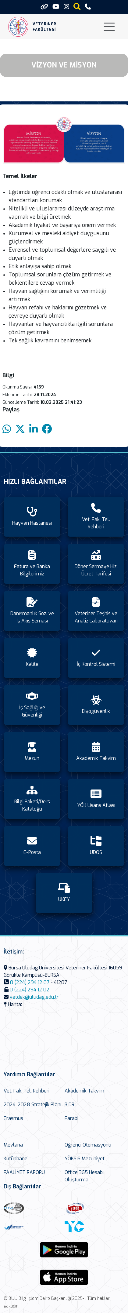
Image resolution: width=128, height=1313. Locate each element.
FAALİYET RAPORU (24, 1172)
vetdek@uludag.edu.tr (34, 997)
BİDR (69, 1104)
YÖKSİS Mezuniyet (85, 1158)
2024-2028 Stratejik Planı (32, 1104)
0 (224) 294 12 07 (29, 982)
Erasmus (13, 1118)
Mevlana (13, 1145)
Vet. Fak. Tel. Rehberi (26, 1091)
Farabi (71, 1118)
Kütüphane (15, 1158)
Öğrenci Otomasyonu (88, 1145)
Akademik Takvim (84, 1091)
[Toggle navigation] (109, 27)
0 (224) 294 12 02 (29, 990)
